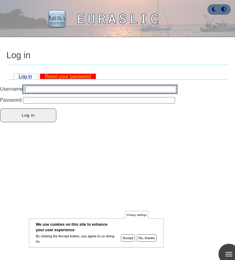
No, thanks (147, 240)
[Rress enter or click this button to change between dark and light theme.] (214, 9)
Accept (128, 240)
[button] (214, 9)
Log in (25, 76)
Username (11, 89)
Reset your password (68, 76)
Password (10, 100)
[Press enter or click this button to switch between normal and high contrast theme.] (223, 9)
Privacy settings (137, 216)
